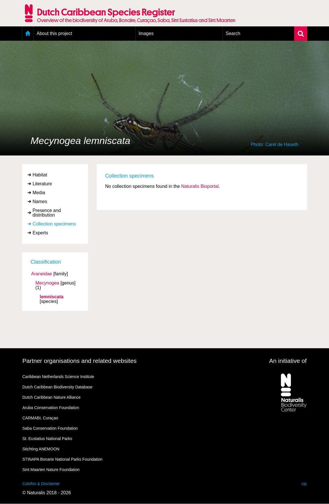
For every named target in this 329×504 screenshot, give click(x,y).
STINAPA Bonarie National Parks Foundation (62, 459)
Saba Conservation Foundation (50, 428)
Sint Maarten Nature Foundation (50, 469)
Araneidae (41, 274)
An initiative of (288, 360)
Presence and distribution (47, 212)
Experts (40, 232)
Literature (42, 183)
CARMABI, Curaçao (40, 418)
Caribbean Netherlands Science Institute (58, 376)
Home (28, 33)
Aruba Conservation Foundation (50, 407)
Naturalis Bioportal (200, 186)
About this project (54, 33)
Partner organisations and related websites (79, 360)
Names (40, 201)
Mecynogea (47, 283)
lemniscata (52, 297)
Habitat (40, 174)
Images (146, 33)
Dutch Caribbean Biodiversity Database (57, 387)
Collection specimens (54, 223)
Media (39, 192)
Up (304, 483)
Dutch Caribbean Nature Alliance (51, 397)
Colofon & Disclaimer (41, 483)
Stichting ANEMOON (40, 449)
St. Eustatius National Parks (47, 438)
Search (233, 33)
